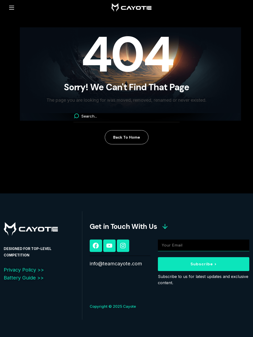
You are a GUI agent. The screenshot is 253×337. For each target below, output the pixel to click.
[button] (126, 137)
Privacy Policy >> (24, 270)
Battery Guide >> (24, 278)
